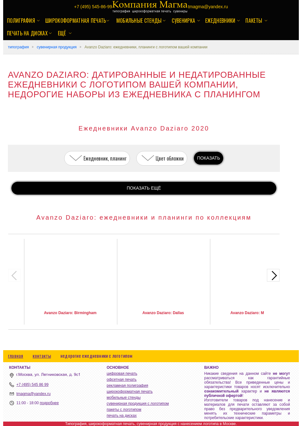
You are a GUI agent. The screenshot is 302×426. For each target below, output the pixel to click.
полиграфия (21, 20)
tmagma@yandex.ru (33, 394)
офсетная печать (122, 379)
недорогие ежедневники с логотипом (96, 355)
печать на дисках (27, 33)
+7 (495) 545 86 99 (32, 384)
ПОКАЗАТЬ (208, 158)
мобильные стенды (139, 20)
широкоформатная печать (75, 20)
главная (15, 355)
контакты (42, 355)
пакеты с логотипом (124, 409)
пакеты (253, 20)
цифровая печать (122, 373)
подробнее (49, 403)
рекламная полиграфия (127, 385)
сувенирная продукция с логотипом (138, 403)
